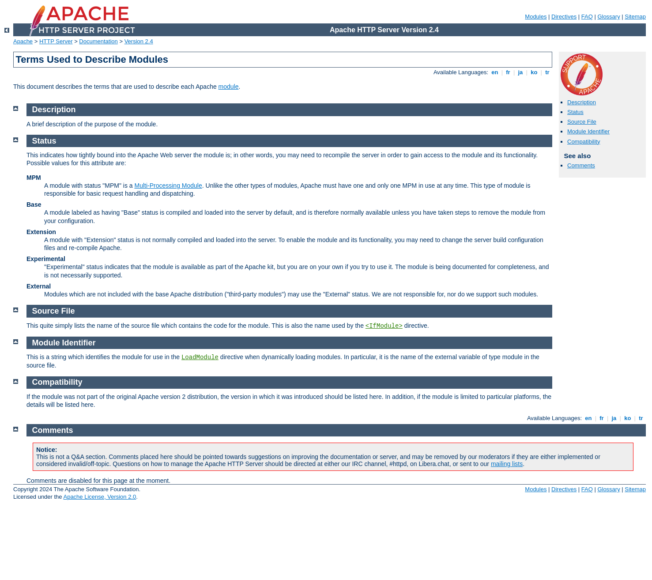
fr (508, 72)
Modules (535, 16)
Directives (564, 16)
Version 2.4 (138, 41)
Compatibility (583, 141)
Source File (581, 121)
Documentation (98, 41)
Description (581, 102)
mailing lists (507, 463)
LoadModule (200, 357)
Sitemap (635, 16)
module (229, 86)
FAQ (587, 16)
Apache (23, 41)
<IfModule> (384, 326)
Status (575, 112)
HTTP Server (56, 41)
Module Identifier (588, 131)
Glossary (608, 16)
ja (520, 72)
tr (547, 72)
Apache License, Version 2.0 (99, 496)
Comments (581, 165)
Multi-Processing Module (168, 185)
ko (534, 72)
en (495, 72)
